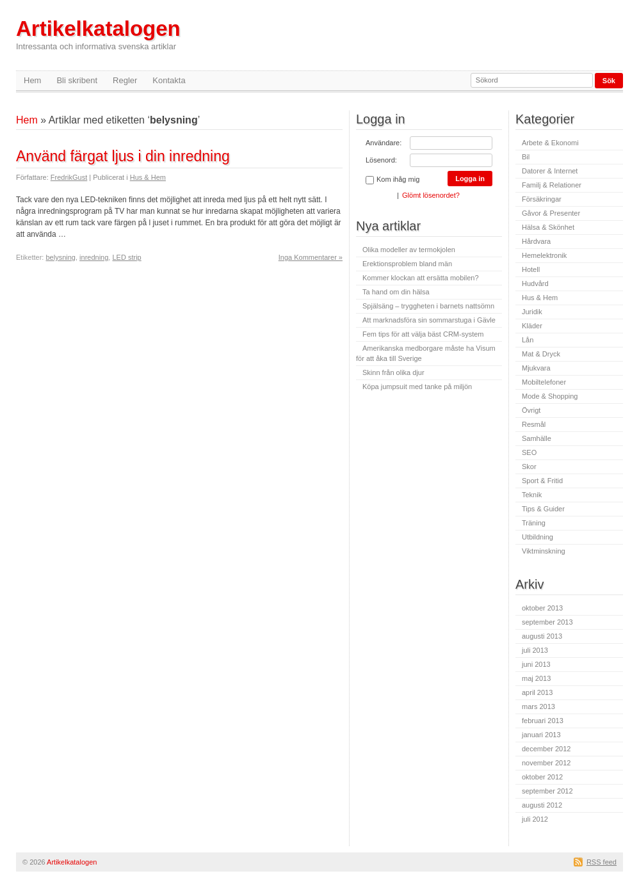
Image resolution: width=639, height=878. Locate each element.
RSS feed (601, 862)
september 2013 (547, 622)
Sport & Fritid (542, 480)
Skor (529, 466)
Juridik (532, 311)
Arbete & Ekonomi (550, 143)
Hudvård (535, 283)
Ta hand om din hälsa (396, 292)
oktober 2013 (542, 608)
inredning (93, 257)
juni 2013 (536, 664)
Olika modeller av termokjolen (408, 249)
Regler (125, 80)
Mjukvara (536, 368)
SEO (529, 452)
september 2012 (547, 791)
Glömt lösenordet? (431, 195)
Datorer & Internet (550, 171)
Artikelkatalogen (98, 34)
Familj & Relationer (551, 185)
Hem (32, 80)
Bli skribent (76, 80)
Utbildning (537, 537)
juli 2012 (535, 819)
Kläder (532, 326)
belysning (60, 257)
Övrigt (531, 410)
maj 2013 (536, 678)
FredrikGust (69, 177)
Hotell (531, 269)
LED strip (126, 257)
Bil (526, 157)
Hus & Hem (148, 177)
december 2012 (546, 749)
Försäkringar (542, 199)
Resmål (534, 424)
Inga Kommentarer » (311, 257)
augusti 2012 (542, 805)
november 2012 (546, 763)
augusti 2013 (542, 636)
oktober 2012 (542, 777)
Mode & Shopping (550, 396)
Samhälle (536, 438)
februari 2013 (542, 720)
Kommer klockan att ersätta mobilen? (420, 278)
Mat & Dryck (541, 354)
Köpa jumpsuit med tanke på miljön (417, 386)
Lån (527, 340)
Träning (534, 523)
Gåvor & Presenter (551, 213)
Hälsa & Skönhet (548, 227)
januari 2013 (541, 734)
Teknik (532, 495)
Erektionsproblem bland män (407, 263)
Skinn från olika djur (393, 372)
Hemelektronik (544, 255)
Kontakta (168, 80)
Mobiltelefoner (544, 382)
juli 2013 (535, 650)
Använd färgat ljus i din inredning (123, 156)
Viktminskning (543, 551)
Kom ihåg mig (392, 179)
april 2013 (537, 692)
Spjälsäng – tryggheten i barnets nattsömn (428, 306)
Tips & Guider (543, 509)
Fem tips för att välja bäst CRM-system (423, 334)
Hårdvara (536, 241)
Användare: (383, 143)
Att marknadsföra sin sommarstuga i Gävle (429, 320)
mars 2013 (538, 706)
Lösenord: (381, 160)
